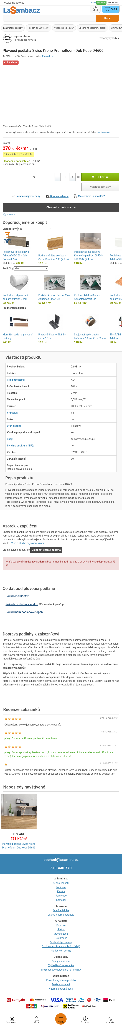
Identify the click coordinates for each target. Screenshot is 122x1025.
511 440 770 (61, 868)
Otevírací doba (61, 910)
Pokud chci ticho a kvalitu (22, 604)
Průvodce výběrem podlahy (61, 980)
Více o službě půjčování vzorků (28, 543)
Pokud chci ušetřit (17, 596)
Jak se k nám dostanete (61, 914)
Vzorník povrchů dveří (61, 988)
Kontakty (61, 899)
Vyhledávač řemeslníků (61, 965)
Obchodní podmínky (61, 942)
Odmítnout (113, 2)
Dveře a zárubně (61, 984)
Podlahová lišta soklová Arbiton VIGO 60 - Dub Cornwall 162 (16, 255)
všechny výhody (109, 38)
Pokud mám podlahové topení (25, 612)
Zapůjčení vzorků (61, 961)
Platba (61, 929)
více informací (103, 132)
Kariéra (61, 891)
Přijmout (101, 2)
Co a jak (85, 1020)
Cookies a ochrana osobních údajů (61, 946)
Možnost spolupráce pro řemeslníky (61, 969)
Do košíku (100, 176)
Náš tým (61, 887)
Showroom (12, 1020)
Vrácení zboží (61, 933)
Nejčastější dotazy (61, 950)
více (93, 2)
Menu (61, 1019)
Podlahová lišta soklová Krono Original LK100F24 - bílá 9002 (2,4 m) (88, 255)
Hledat (107, 18)
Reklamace (61, 938)
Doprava (60, 925)
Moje (36, 1020)
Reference (61, 895)
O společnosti (60, 883)
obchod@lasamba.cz (61, 860)
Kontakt (109, 1020)
